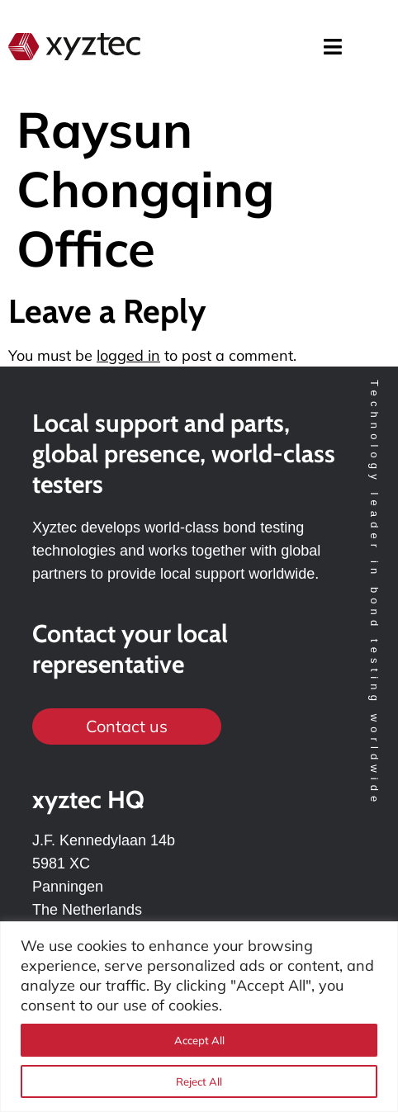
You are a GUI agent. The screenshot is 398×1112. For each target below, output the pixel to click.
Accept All (199, 1040)
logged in (128, 355)
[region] (199, 1016)
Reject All (199, 1081)
